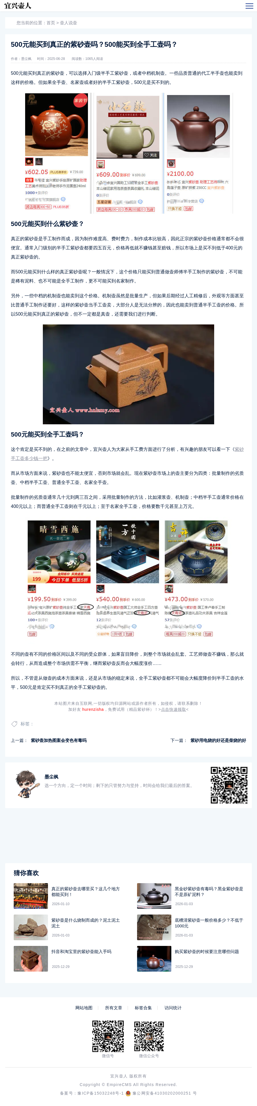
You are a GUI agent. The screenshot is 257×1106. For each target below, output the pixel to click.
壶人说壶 (68, 22)
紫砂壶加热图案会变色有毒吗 (59, 740)
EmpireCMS (119, 1084)
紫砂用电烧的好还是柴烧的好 (218, 740)
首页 (51, 22)
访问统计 (173, 1008)
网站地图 (84, 1008)
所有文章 (113, 1008)
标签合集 (143, 1008)
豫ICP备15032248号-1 (100, 1093)
